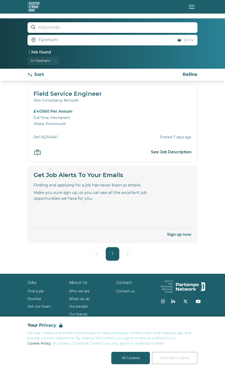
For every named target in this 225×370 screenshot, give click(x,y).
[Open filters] (190, 74)
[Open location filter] (100, 40)
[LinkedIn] (173, 301)
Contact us (125, 291)
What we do (79, 299)
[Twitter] (185, 301)
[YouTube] (198, 301)
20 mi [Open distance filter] (185, 40)
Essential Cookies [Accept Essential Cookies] (174, 358)
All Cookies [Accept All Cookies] (131, 358)
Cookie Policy (39, 343)
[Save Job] (37, 152)
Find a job (36, 291)
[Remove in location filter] (43, 61)
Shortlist (34, 299)
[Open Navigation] (191, 7)
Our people (78, 306)
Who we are (79, 291)
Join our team (39, 306)
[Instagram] (163, 301)
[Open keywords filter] (112, 27)
